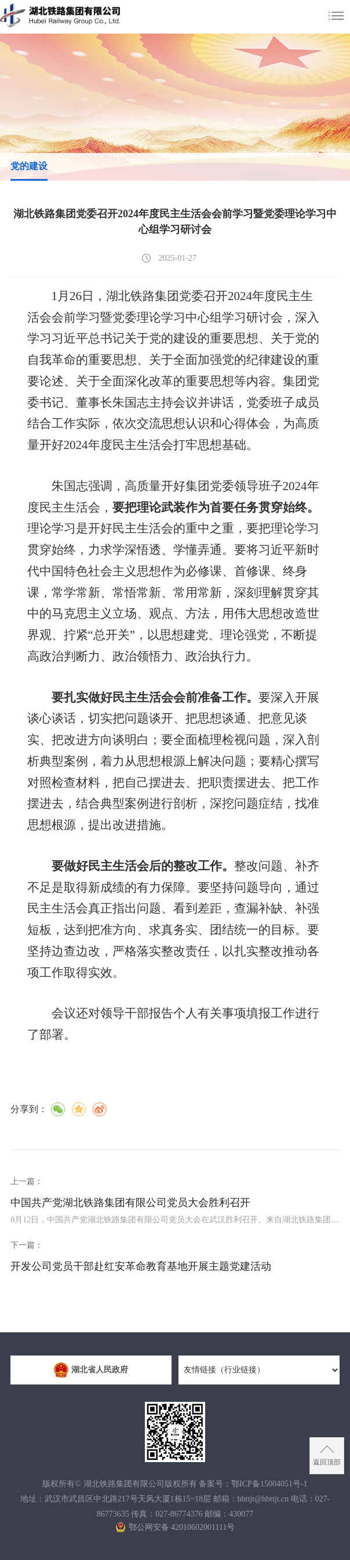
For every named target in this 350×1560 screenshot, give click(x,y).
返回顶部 (327, 1462)
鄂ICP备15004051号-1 (269, 1483)
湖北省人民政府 (90, 1370)
